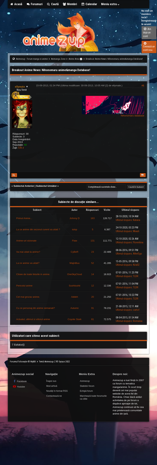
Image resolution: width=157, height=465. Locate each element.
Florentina (138, 242)
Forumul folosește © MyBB (23, 361)
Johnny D (74, 218)
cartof (136, 309)
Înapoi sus (51, 381)
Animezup (85, 381)
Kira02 (136, 264)
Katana (136, 220)
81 (92, 319)
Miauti (136, 231)
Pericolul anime (24, 285)
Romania (137, 321)
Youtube (19, 386)
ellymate (116, 85)
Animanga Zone (58, 58)
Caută (53, 4)
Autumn (75, 308)
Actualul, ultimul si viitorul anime (33, 319)
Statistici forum (87, 386)
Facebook (20, 381)
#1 (143, 85)
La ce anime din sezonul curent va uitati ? (38, 229)
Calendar (89, 4)
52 (92, 263)
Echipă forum (86, 391)
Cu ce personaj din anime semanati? (35, 308)
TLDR (135, 276)
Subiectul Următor (46, 186)
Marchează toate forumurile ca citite (93, 397)
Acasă (16, 4)
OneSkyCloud (74, 274)
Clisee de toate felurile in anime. (33, 274)
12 (92, 285)
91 (92, 308)
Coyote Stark (74, 319)
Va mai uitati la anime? (28, 251)
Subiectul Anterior (24, 186)
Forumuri (34, 4)
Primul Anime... (24, 218)
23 (92, 251)
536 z (21, 147)
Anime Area (74, 58)
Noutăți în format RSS (57, 391)
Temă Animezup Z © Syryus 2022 (54, 361)
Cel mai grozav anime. (28, 296)
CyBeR (74, 251)
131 (92, 240)
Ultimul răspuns (124, 220)
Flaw (74, 240)
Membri (70, 4)
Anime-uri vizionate (26, 240)
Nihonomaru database (132, 115)
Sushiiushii (74, 285)
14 (92, 274)
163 (92, 218)
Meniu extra (110, 4)
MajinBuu (75, 263)
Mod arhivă (51, 386)
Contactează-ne (54, 396)
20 (92, 296)
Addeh (74, 296)
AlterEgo (137, 253)
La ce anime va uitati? (27, 263)
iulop (74, 229)
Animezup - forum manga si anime (32, 58)
